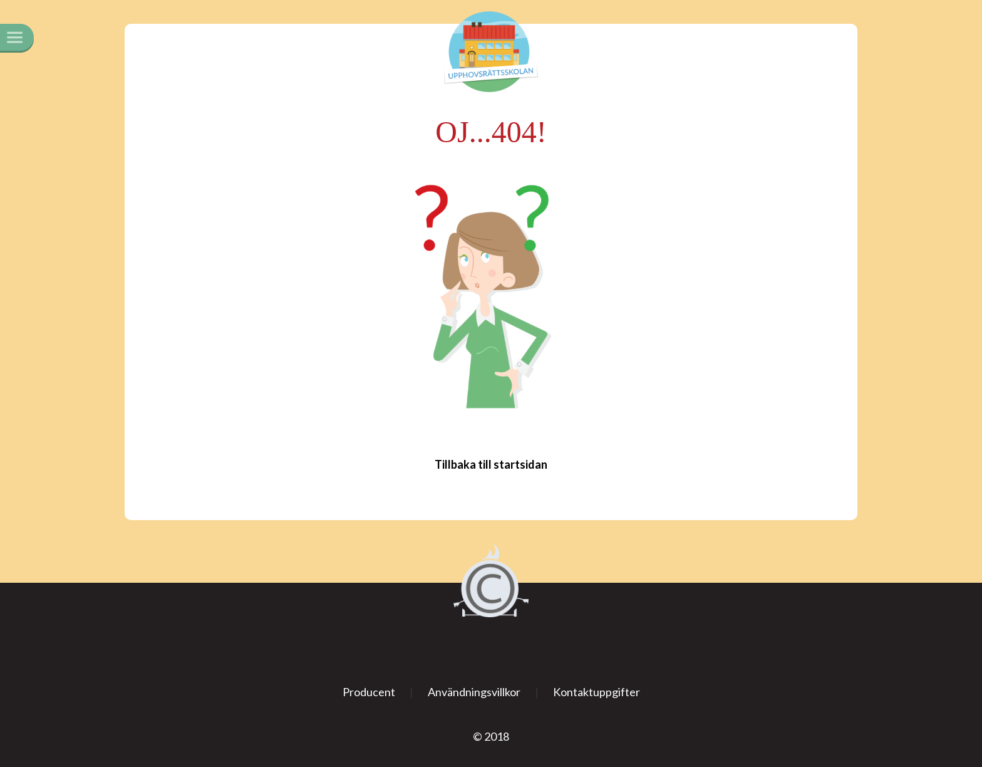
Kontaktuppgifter (596, 692)
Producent (369, 692)
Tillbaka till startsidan (491, 464)
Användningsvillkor (474, 692)
